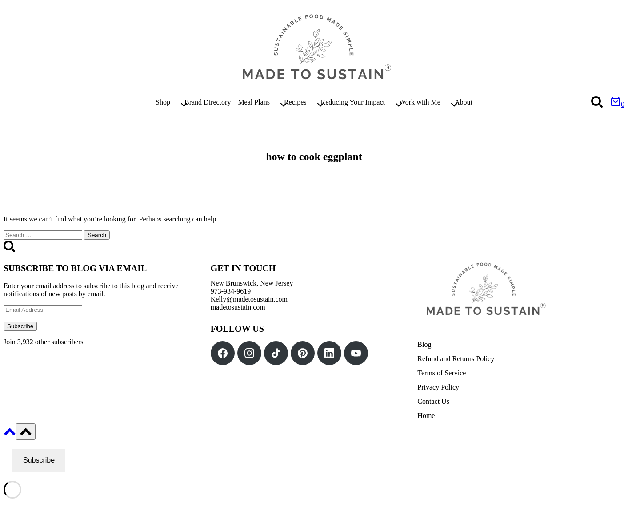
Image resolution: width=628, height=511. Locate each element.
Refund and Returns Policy (455, 358)
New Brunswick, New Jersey (252, 283)
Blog (424, 344)
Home (426, 415)
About (463, 102)
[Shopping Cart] (617, 104)
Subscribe (20, 326)
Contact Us (433, 401)
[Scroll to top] (10, 435)
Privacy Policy (438, 387)
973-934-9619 (231, 291)
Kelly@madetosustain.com (249, 299)
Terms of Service (441, 373)
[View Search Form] (597, 102)
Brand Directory (207, 102)
